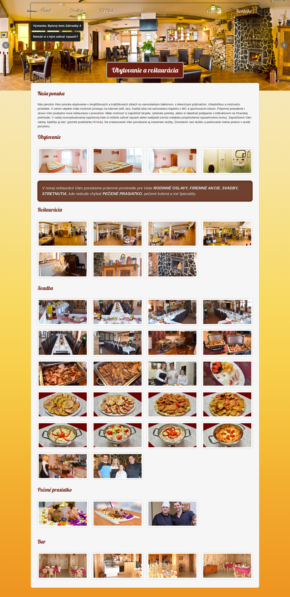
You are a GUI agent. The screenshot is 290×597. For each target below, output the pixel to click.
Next (284, 45)
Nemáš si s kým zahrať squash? (55, 36)
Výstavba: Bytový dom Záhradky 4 (57, 25)
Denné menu (237, 28)
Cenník (213, 11)
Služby (76, 11)
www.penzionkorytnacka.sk (145, 16)
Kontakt (244, 11)
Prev (6, 45)
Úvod (46, 11)
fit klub (97, 122)
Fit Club (107, 11)
